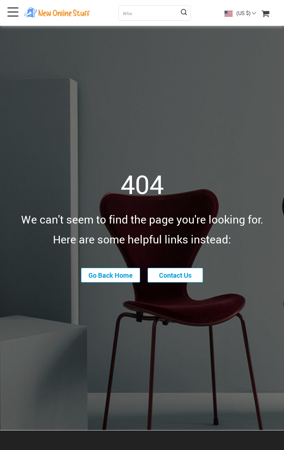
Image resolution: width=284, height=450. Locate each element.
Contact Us (175, 275)
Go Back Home (110, 275)
